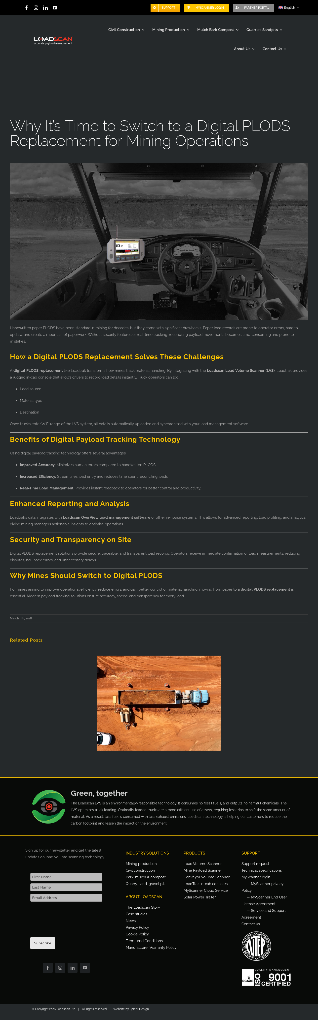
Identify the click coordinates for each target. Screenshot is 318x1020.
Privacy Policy (137, 927)
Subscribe (42, 943)
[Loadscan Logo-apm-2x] (53, 37)
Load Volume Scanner (203, 863)
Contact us (250, 924)
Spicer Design (139, 1009)
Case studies (136, 914)
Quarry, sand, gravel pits (146, 884)
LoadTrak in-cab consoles (206, 884)
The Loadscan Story (143, 907)
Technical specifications (261, 870)
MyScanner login (255, 877)
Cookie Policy (137, 934)
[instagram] (36, 7)
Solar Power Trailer (200, 897)
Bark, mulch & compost (146, 877)
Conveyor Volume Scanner (207, 877)
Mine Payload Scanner (203, 870)
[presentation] (68, 922)
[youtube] (55, 7)
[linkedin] (45, 7)
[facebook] (26, 7)
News (131, 921)
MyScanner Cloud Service (206, 890)
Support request (255, 863)
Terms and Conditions (144, 941)
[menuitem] (288, 7)
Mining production (141, 863)
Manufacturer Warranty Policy (151, 947)
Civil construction (140, 870)
